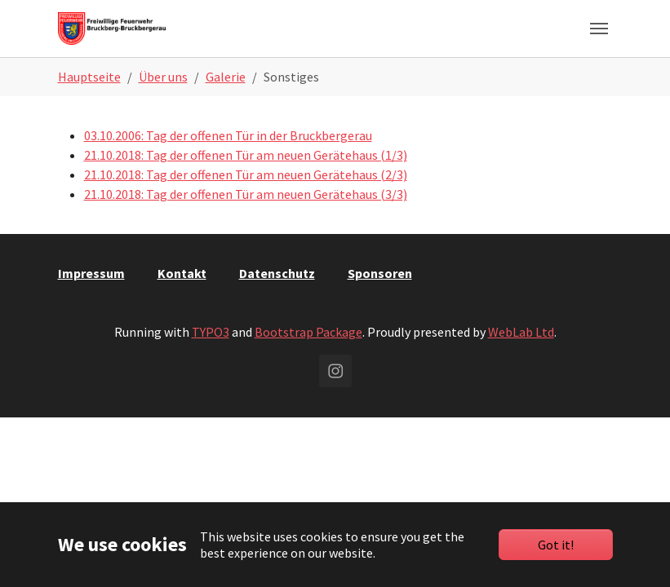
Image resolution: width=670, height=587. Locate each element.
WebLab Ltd (521, 332)
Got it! (556, 544)
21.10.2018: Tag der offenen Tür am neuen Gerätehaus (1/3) (245, 155)
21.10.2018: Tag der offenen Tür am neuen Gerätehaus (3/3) (245, 194)
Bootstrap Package (308, 332)
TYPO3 (210, 332)
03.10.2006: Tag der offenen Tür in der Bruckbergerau (228, 135)
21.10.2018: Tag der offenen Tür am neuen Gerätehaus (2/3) (245, 174)
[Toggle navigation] (599, 28)
